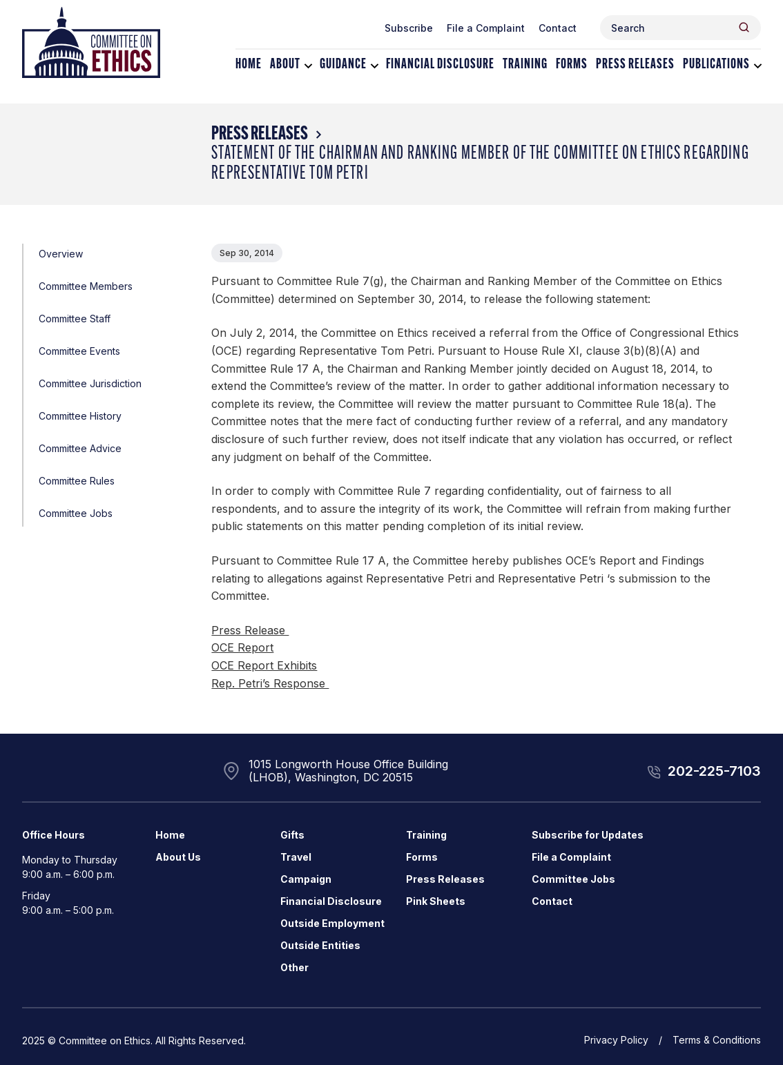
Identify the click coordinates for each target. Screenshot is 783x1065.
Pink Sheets (435, 901)
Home (248, 65)
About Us (178, 857)
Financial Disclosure (440, 65)
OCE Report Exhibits (264, 665)
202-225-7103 (714, 771)
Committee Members (86, 286)
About (285, 65)
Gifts (292, 835)
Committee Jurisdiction (90, 383)
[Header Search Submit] (744, 27)
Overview (61, 254)
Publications (716, 65)
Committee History (80, 416)
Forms (572, 65)
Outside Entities (320, 945)
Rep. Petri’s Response (270, 683)
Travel (295, 857)
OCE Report (242, 647)
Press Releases (635, 65)
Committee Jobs (76, 513)
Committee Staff (74, 318)
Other (294, 967)
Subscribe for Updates (588, 835)
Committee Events (79, 351)
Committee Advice (80, 448)
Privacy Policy (616, 1040)
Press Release (250, 630)
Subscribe (409, 28)
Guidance (343, 65)
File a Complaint (486, 28)
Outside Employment (332, 923)
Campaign (305, 879)
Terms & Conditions (717, 1040)
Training (525, 65)
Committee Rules (77, 481)
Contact (558, 28)
